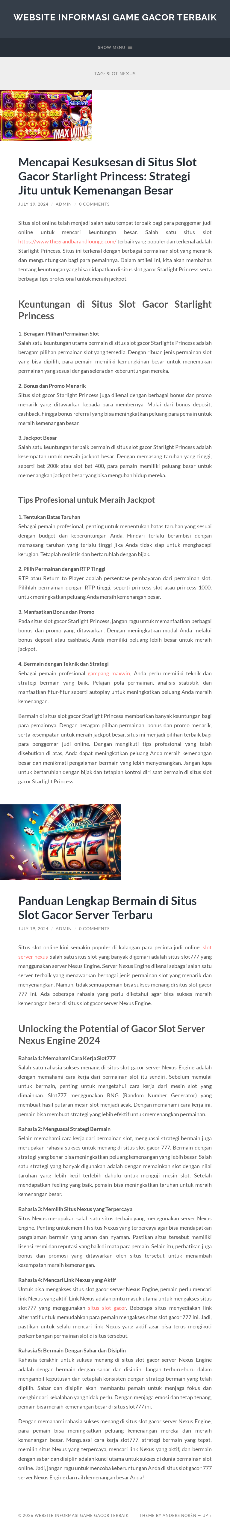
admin (64, 204)
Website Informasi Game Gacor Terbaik (115, 17)
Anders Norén (179, 1515)
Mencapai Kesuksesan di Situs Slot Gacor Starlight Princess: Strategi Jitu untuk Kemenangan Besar (107, 176)
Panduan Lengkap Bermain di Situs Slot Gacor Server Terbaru (107, 907)
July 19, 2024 (33, 204)
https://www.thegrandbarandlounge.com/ (67, 241)
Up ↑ (206, 1515)
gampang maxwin (109, 673)
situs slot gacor (107, 1307)
